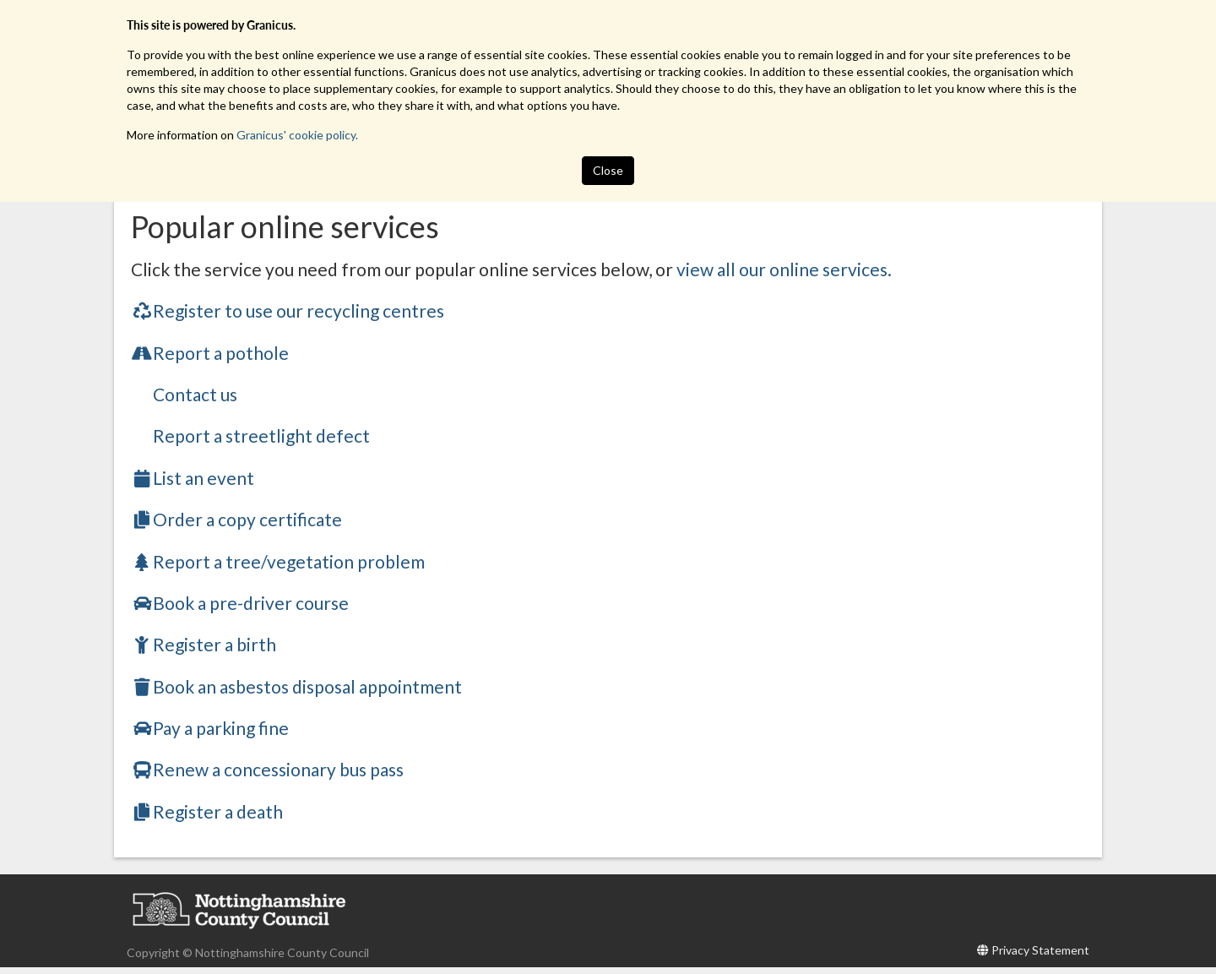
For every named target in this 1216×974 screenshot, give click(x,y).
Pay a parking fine (210, 727)
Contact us (195, 394)
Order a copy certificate (236, 519)
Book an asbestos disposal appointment (296, 686)
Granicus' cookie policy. (297, 135)
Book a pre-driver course (240, 602)
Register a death (207, 811)
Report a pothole (210, 352)
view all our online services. (784, 269)
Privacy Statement (1040, 950)
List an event (192, 477)
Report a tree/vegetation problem (278, 561)
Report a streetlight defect (261, 435)
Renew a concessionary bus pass (267, 769)
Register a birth (203, 644)
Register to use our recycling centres (287, 310)
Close (608, 170)
